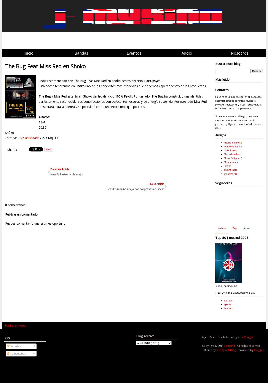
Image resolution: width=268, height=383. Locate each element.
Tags (235, 228)
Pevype (227, 165)
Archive (222, 228)
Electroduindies (231, 154)
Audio (187, 53)
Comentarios (16, 353)
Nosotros (239, 53)
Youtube (228, 300)
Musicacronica (231, 162)
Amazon (228, 308)
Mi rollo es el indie (233, 146)
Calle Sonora (230, 150)
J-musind (230, 346)
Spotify (227, 304)
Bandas (81, 53)
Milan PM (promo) (233, 158)
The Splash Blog (226, 350)
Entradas (14, 346)
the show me (230, 173)
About (247, 228)
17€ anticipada (29, 138)
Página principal (15, 325)
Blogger (248, 337)
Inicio (29, 53)
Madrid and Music (233, 142)
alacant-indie (230, 169)
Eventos (134, 53)
